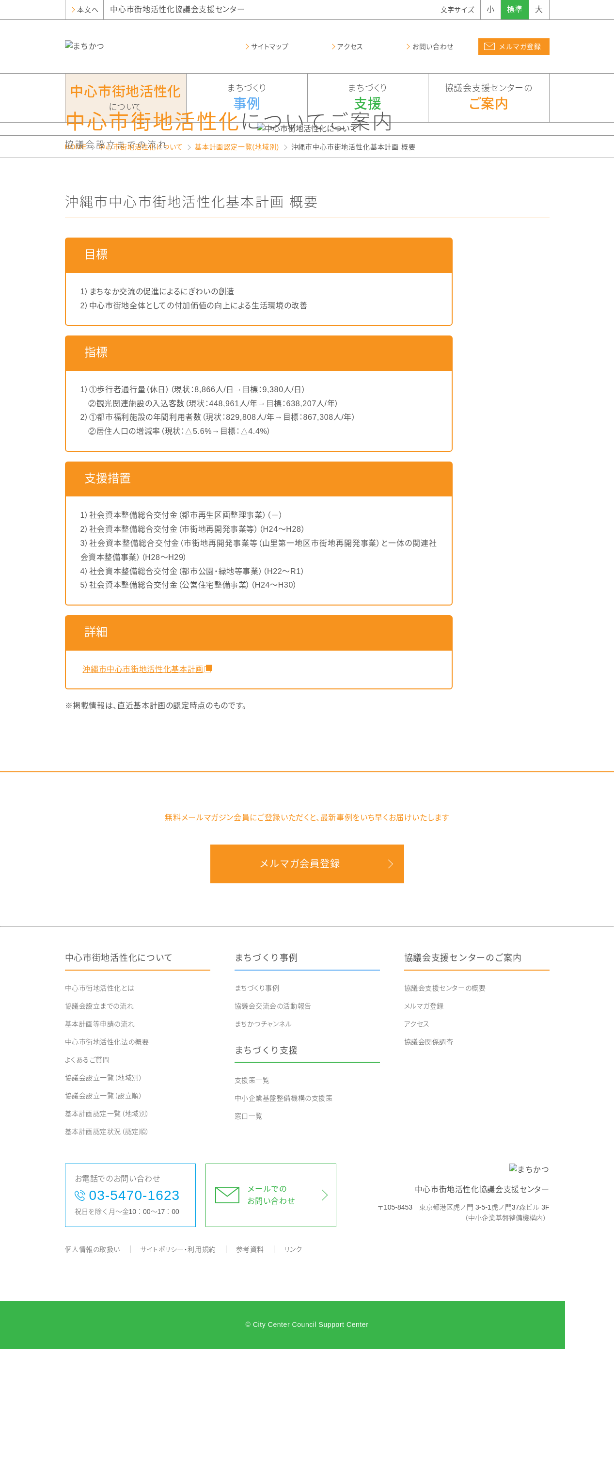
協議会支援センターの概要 (445, 1107)
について (126, 97)
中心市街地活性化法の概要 (107, 1161)
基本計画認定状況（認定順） (107, 1250)
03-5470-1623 (134, 1314)
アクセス (417, 1143)
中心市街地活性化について (140, 266)
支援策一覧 (252, 1199)
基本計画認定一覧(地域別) (237, 266)
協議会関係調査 (429, 1161)
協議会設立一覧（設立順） (104, 1214)
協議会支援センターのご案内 (463, 1077)
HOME (76, 266)
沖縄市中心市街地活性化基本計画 (142, 787)
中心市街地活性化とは (100, 1107)
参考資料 (250, 1368)
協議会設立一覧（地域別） (104, 1196)
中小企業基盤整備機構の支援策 (284, 1217)
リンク (293, 1368)
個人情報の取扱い (92, 1368)
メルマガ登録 (424, 1125)
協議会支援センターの (488, 98)
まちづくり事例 (266, 1077)
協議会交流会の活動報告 (273, 1125)
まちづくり (247, 98)
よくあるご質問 (87, 1178)
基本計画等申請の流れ (100, 1143)
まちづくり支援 (266, 1169)
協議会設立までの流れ (99, 1125)
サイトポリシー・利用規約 (178, 1368)
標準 (515, 9)
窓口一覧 (249, 1235)
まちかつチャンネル (263, 1143)
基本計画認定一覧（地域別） (107, 1232)
